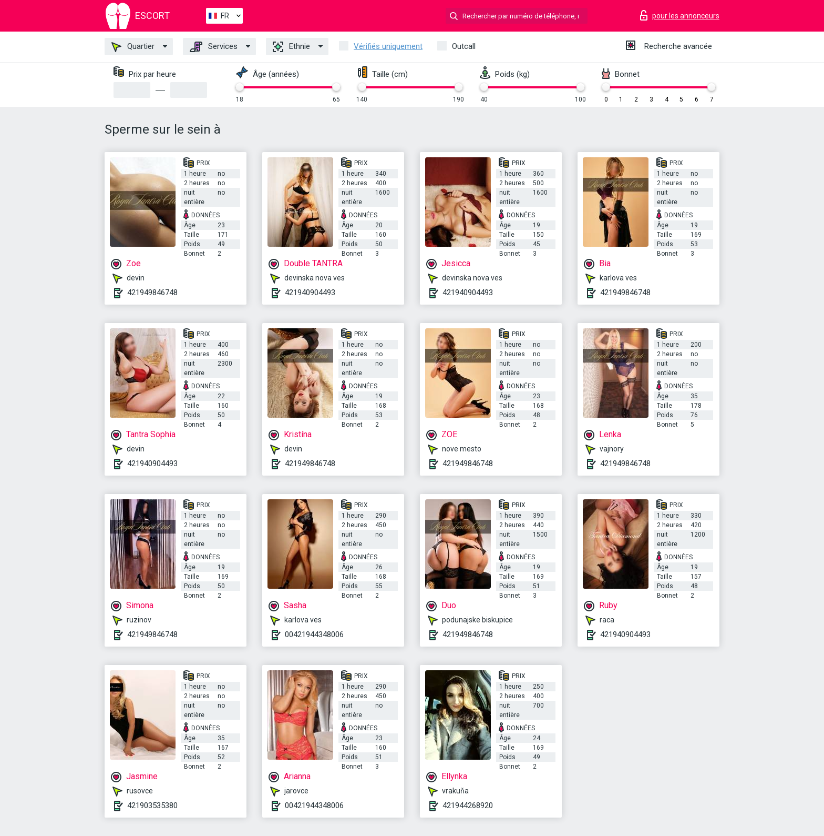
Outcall (464, 46)
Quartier (132, 47)
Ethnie (291, 47)
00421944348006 (314, 634)
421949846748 (152, 292)
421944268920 (467, 805)
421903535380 (152, 805)
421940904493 (310, 292)
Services (214, 47)
